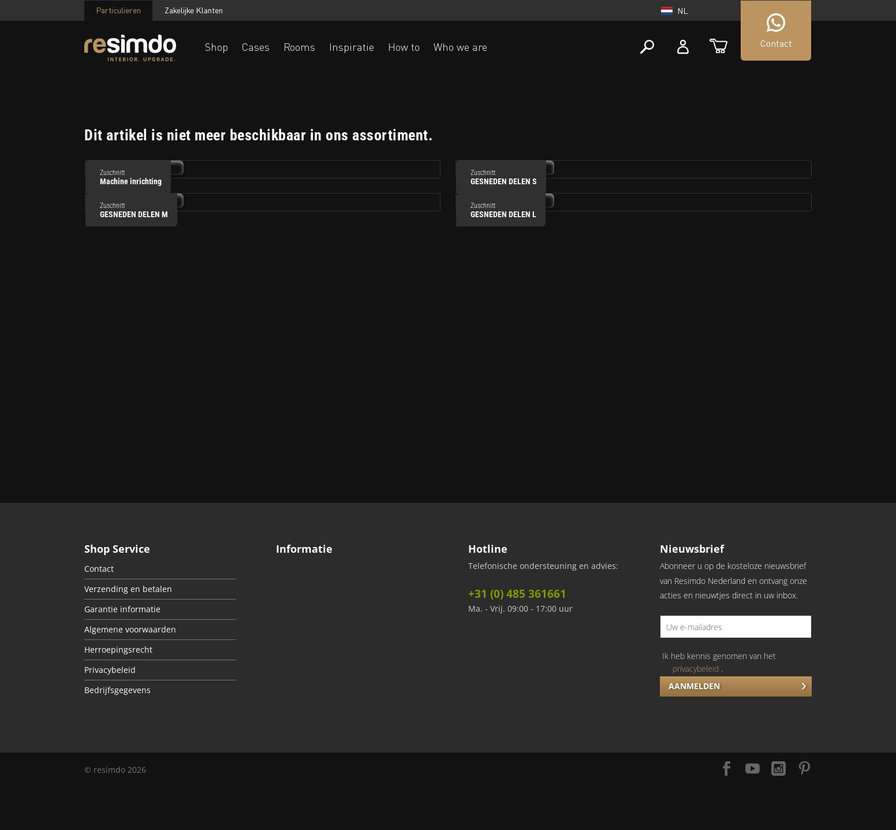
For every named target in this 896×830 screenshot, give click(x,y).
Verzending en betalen (128, 589)
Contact (99, 569)
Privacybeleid (110, 670)
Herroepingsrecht (118, 650)
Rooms (299, 46)
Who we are (460, 46)
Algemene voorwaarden (130, 629)
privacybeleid (696, 668)
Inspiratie (351, 46)
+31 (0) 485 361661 (517, 593)
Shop (216, 46)
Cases (256, 46)
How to (404, 46)
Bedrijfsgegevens (117, 690)
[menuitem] (160, 569)
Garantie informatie (122, 609)
